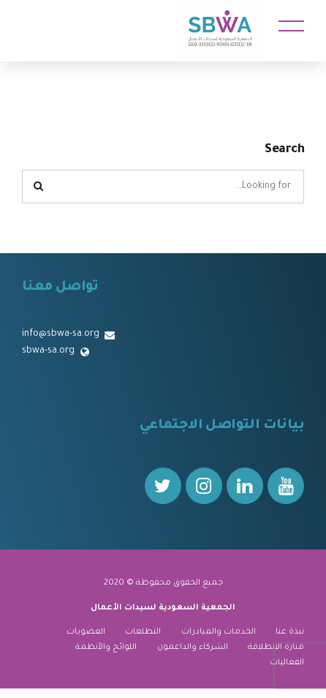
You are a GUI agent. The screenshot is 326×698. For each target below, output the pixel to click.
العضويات (86, 632)
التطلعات (143, 632)
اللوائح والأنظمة (106, 647)
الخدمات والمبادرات (218, 632)
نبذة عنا (290, 632)
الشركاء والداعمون (192, 647)
